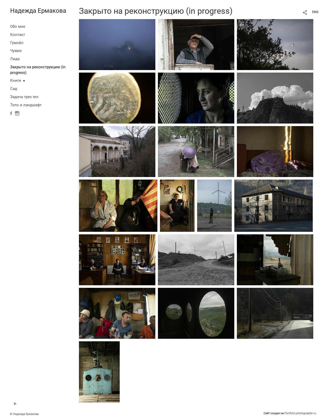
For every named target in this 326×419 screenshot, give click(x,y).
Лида (15, 59)
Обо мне (17, 26)
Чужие (16, 50)
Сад (13, 88)
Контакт (17, 34)
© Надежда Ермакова (24, 414)
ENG (315, 12)
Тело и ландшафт (26, 105)
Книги (15, 80)
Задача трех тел (24, 96)
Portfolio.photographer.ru (300, 413)
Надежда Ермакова (38, 10)
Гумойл (16, 42)
